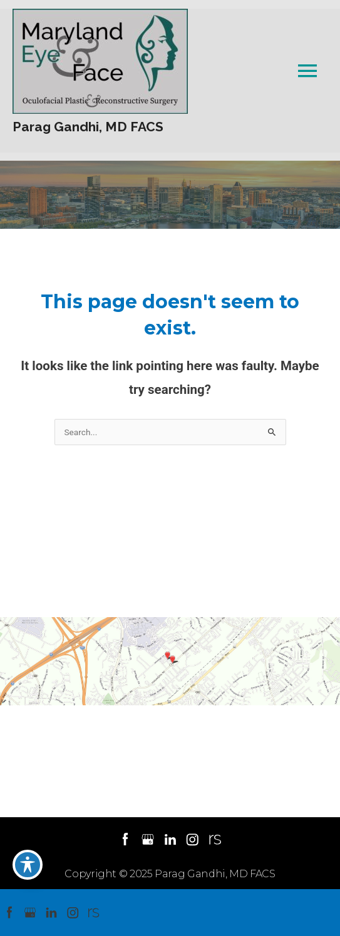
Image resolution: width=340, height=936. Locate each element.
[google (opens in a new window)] (149, 839)
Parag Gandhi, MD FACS (88, 126)
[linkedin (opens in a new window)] (171, 839)
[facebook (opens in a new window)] (126, 839)
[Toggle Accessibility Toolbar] (28, 865)
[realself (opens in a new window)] (215, 839)
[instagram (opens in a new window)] (193, 839)
